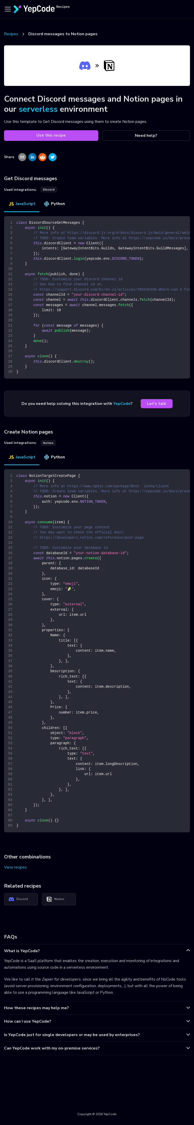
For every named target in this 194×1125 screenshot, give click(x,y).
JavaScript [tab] (21, 203)
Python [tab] (54, 203)
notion (48, 443)
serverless (38, 109)
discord (49, 190)
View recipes (15, 867)
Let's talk (156, 403)
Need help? (146, 135)
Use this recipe (51, 135)
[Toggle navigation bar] (8, 9)
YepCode (122, 403)
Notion (55, 899)
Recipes (11, 34)
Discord (18, 899)
